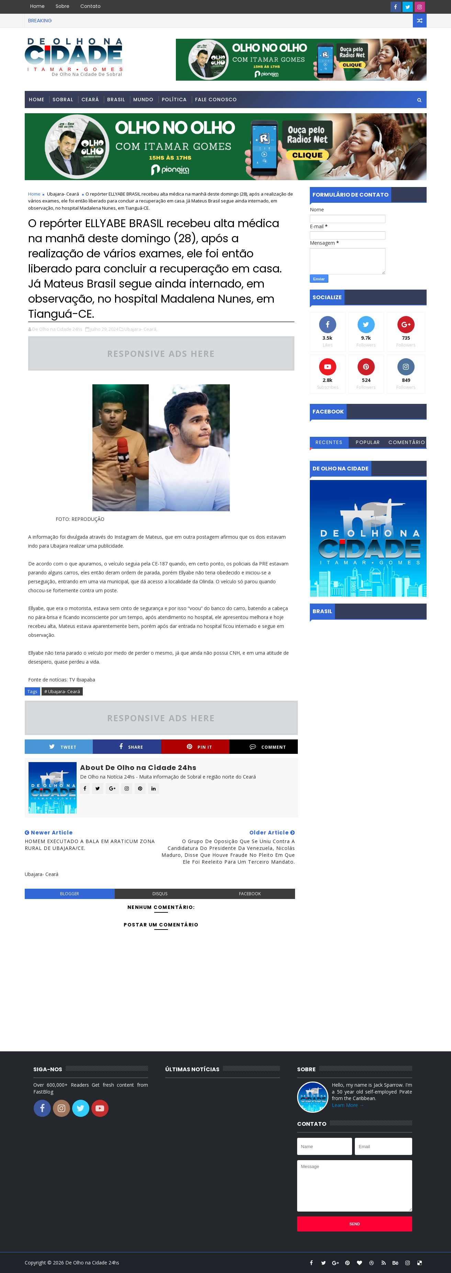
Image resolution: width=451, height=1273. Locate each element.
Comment (268, 747)
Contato (90, 6)
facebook (250, 894)
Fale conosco (216, 99)
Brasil (116, 99)
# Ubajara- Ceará (62, 691)
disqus (160, 894)
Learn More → (348, 1105)
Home (37, 6)
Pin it (199, 747)
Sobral (63, 99)
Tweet (63, 747)
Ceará (90, 99)
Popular (368, 442)
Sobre (62, 6)
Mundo (143, 99)
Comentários (406, 443)
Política (174, 99)
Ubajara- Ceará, (140, 329)
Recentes (329, 442)
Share (131, 747)
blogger (69, 894)
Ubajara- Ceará (63, 194)
